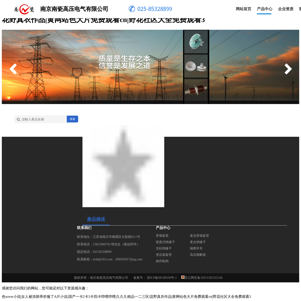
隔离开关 (196, 248)
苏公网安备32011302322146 (203, 277)
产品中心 (264, 9)
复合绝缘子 (198, 242)
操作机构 (162, 261)
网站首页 (243, 9)
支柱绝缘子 (164, 248)
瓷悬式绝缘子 (165, 242)
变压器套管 (164, 254)
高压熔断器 (198, 254)
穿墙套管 (162, 235)
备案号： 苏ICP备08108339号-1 (155, 277)
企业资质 (286, 9)
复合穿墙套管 (199, 235)
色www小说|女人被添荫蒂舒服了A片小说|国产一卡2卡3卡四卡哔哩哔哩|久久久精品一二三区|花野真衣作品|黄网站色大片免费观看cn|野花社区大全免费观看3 (126, 297)
